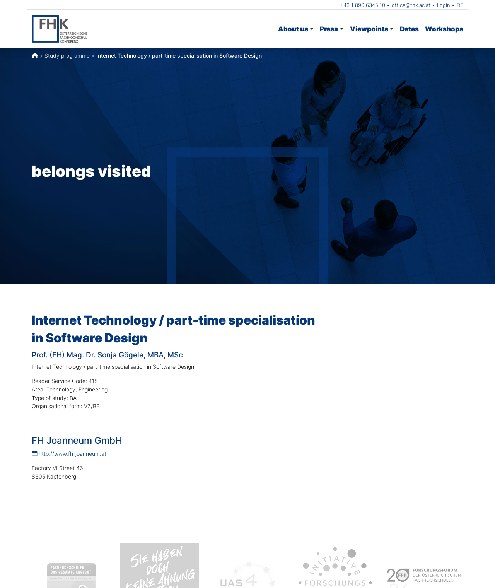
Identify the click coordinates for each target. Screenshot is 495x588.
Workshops (444, 29)
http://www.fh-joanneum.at (69, 453)
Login (443, 5)
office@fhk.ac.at (411, 5)
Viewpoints (369, 29)
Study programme (67, 55)
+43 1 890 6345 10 (362, 5)
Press (329, 29)
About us (293, 29)
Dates (409, 29)
